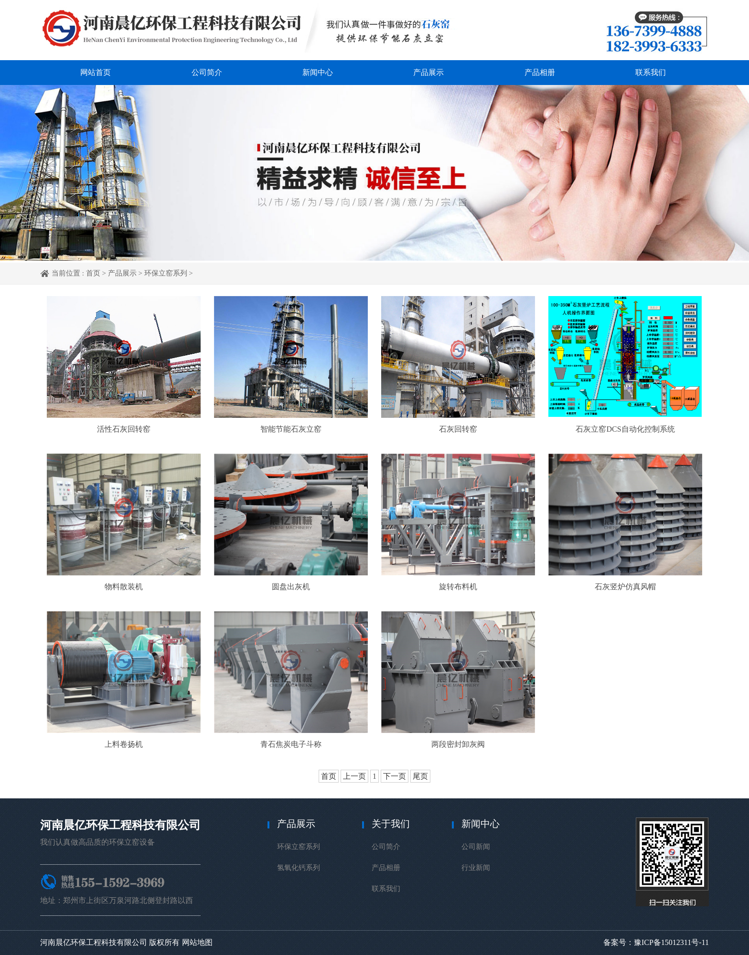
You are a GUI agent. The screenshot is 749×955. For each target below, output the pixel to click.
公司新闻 (475, 846)
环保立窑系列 (165, 273)
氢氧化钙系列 (298, 867)
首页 (93, 273)
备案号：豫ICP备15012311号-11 (656, 942)
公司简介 (207, 72)
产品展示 (428, 72)
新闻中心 (317, 72)
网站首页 (95, 72)
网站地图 (197, 942)
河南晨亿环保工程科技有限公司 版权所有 (110, 942)
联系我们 (650, 72)
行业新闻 (475, 867)
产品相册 (539, 72)
